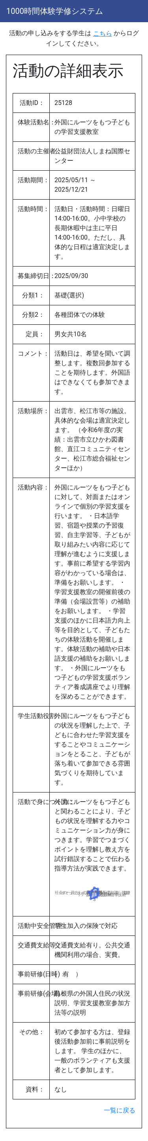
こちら (102, 33)
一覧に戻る (119, 1110)
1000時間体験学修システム (54, 11)
